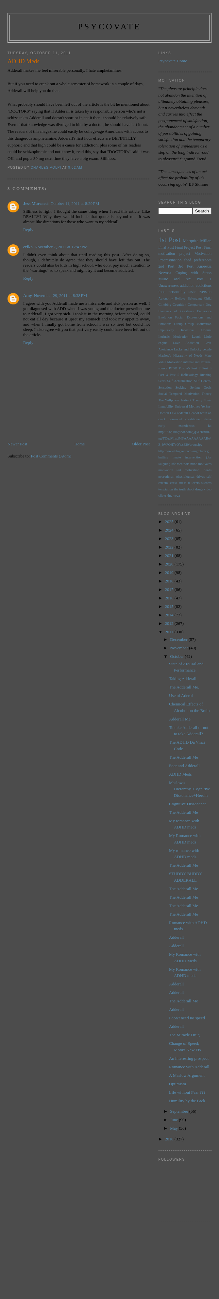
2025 (170, 521)
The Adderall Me (183, 757)
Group (178, 324)
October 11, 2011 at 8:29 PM (74, 203)
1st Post (169, 239)
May (174, 1128)
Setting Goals (200, 387)
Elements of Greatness (176, 311)
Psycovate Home (173, 60)
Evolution (165, 317)
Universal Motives (187, 406)
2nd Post (167, 266)
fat (209, 425)
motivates (204, 464)
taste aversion (200, 292)
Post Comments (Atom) (51, 456)
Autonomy (166, 298)
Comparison (196, 304)
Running (205, 375)
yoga (176, 495)
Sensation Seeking (173, 387)
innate (177, 457)
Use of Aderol (181, 695)
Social (163, 393)
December (179, 639)
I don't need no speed (187, 1017)
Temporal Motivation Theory (190, 393)
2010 (170, 1139)
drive (208, 419)
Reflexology (189, 375)
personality (176, 292)
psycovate (109, 26)
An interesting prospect (189, 1058)
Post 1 (204, 279)
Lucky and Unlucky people (192, 349)
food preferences (198, 260)
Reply (28, 229)
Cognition (179, 304)
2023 (170, 538)
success (206, 483)
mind (193, 464)
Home (79, 443)
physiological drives (190, 476)
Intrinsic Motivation (174, 336)
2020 (170, 564)
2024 (170, 530)
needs (207, 470)
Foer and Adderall (184, 765)
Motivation (202, 254)
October (177, 656)
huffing (163, 457)
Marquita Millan (197, 240)
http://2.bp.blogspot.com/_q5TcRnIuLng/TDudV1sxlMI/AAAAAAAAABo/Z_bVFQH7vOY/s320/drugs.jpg (185, 438)
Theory (197, 400)
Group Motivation (198, 324)
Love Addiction (186, 343)
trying (168, 495)
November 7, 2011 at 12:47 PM (61, 246)
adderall (182, 413)
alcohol (194, 413)
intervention (193, 457)
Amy (27, 295)
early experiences (177, 425)
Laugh (196, 336)
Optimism (177, 1083)
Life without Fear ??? (187, 1092)
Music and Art (175, 279)
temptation (166, 489)
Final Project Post (188, 247)
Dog (208, 304)
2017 (170, 589)
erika (28, 246)
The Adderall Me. (184, 687)
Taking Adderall (182, 678)
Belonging (195, 298)
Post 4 (163, 375)
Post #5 (184, 368)
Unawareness (169, 286)
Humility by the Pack (187, 1100)
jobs (208, 457)
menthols (183, 464)
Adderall (176, 937)
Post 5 (174, 375)
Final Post (166, 247)
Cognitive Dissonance (187, 803)
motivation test (170, 470)
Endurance (204, 311)
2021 (170, 555)
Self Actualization (179, 381)
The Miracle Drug (184, 1034)
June (174, 1119)
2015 (170, 606)
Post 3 (206, 368)
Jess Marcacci (35, 203)
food (162, 292)
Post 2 (196, 368)
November (179, 647)
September (179, 1111)
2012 (170, 623)
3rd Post (186, 266)
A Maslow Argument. (187, 1075)
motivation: (192, 470)
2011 (170, 631)
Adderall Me (180, 719)
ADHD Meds (180, 774)
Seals (162, 381)
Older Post (141, 443)
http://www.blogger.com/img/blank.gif (185, 451)
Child (207, 298)
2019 (170, 572)
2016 (170, 597)
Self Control (202, 381)
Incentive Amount (196, 330)
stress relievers (189, 483)
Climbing (165, 304)
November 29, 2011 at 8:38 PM (60, 295)
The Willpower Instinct (175, 400)
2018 (170, 581)
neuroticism (167, 476)
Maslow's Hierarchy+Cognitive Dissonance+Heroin (189, 789)
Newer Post (17, 443)
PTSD (173, 368)
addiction (187, 286)
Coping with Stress (193, 273)
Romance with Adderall (189, 1066)
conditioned (193, 419)
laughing (164, 464)
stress (173, 483)
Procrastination (170, 260)
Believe (180, 298)
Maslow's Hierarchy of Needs (181, 355)
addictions (203, 286)
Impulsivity (166, 330)
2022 (170, 547)
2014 (170, 614)
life (173, 464)
